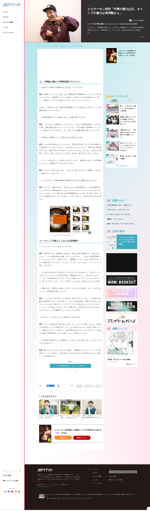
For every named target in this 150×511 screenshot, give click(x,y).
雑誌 (109, 219)
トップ (39, 45)
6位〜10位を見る (121, 166)
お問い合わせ (64, 484)
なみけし (127, 205)
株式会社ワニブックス (43, 484)
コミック (6, 27)
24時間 (114, 100)
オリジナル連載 (8, 22)
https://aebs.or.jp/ (88, 498)
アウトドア (89, 386)
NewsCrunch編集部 (136, 20)
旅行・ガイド (113, 223)
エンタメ (6, 12)
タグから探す (7, 475)
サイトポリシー (55, 484)
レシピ (99, 386)
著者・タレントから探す (11, 480)
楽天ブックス (82, 438)
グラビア (6, 17)
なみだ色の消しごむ (114, 205)
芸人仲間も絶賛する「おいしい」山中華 (70, 366)
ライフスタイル (127, 223)
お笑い (80, 386)
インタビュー (113, 214)
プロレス (111, 210)
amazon (63, 438)
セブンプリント (123, 210)
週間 (129, 100)
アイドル (125, 214)
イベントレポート (8, 32)
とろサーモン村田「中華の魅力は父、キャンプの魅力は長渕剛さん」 (67, 45)
